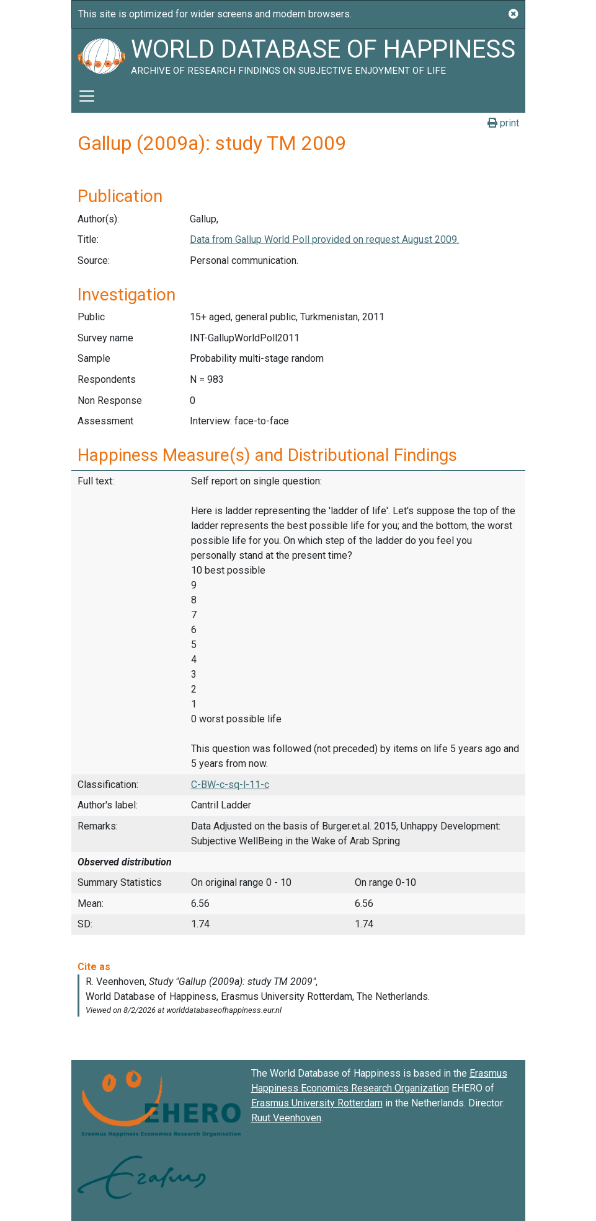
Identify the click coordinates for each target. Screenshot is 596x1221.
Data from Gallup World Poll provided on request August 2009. (324, 239)
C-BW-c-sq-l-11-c (230, 784)
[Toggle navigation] (87, 96)
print (503, 123)
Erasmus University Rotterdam (317, 1103)
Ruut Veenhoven (286, 1118)
